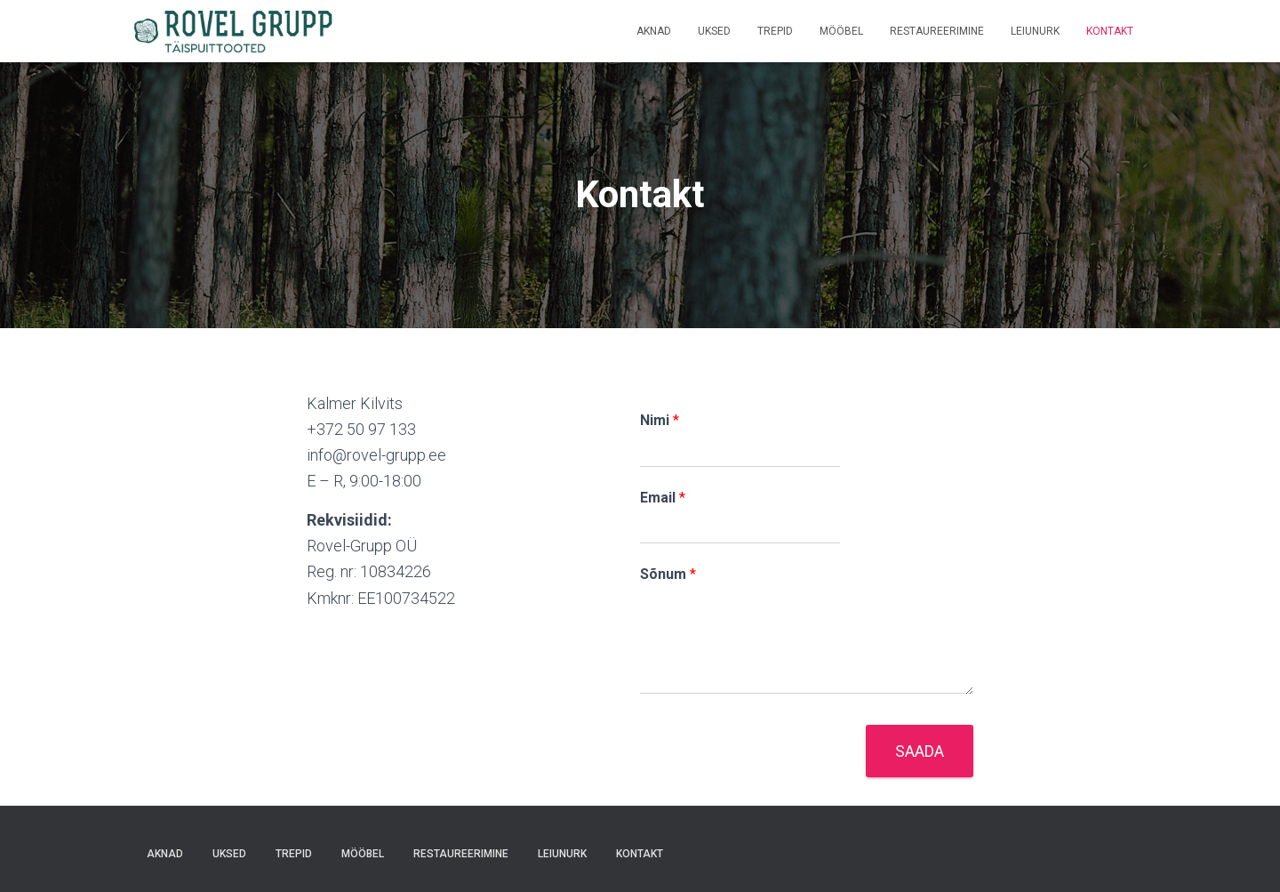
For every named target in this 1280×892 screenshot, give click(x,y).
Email (662, 497)
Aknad (653, 31)
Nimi (659, 420)
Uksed (714, 31)
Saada (919, 751)
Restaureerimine (937, 31)
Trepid (775, 31)
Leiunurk (1035, 31)
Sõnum (668, 574)
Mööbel (841, 31)
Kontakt (1109, 31)
